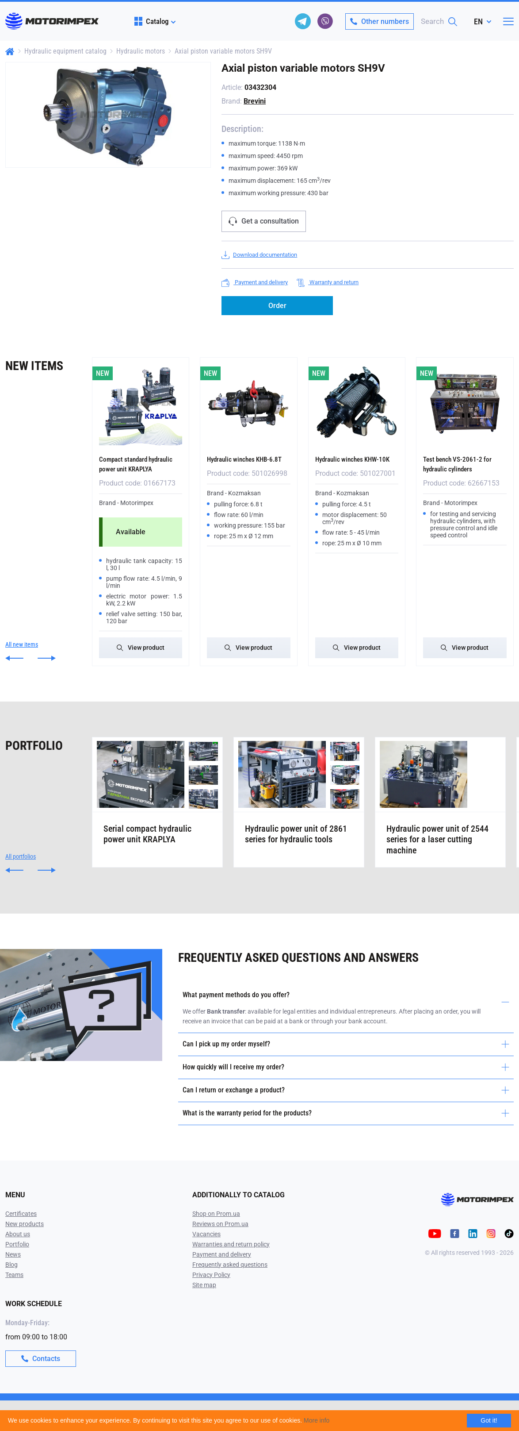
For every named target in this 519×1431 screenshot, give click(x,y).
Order (277, 305)
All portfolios (20, 887)
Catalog (151, 21)
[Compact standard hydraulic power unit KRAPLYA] (141, 404)
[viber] (325, 21)
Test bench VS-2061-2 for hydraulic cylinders (464, 463)
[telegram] (303, 21)
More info (316, 1420)
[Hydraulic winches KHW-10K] (357, 404)
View (140, 656)
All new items (21, 652)
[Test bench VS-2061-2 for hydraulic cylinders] (465, 404)
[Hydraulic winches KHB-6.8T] (248, 404)
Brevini (255, 101)
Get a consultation (264, 221)
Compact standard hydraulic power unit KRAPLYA (131, 468)
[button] (14, 667)
